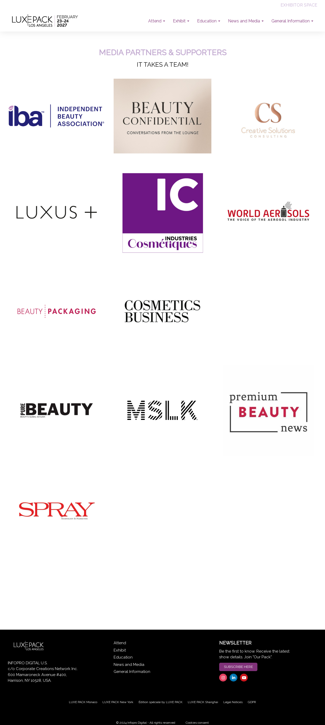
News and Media (129, 664)
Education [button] (208, 20)
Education (123, 657)
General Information (132, 671)
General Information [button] (292, 20)
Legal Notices (233, 702)
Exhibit (120, 650)
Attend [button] (156, 20)
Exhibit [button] (181, 20)
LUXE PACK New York (117, 702)
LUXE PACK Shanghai (203, 702)
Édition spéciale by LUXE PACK (161, 702)
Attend (120, 643)
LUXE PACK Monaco (83, 702)
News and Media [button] (246, 20)
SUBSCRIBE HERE (238, 667)
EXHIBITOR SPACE (299, 5)
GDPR (252, 702)
